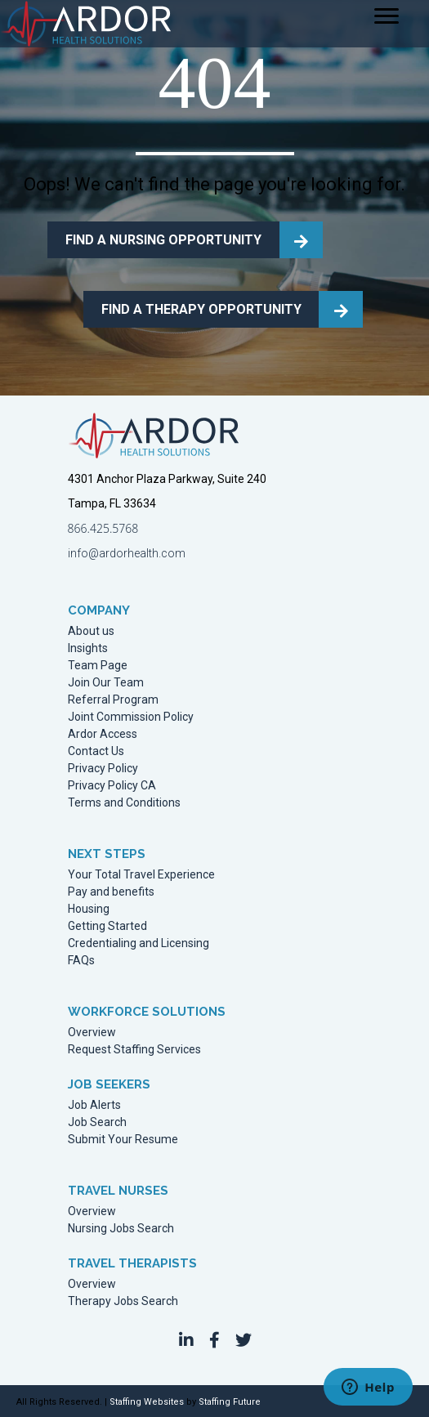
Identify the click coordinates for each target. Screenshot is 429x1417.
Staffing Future (230, 1402)
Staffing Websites (146, 1402)
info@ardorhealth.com (126, 553)
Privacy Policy (103, 768)
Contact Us (96, 751)
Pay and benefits (111, 892)
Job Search (97, 1122)
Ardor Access (102, 734)
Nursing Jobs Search (121, 1229)
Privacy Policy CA (112, 786)
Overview (92, 1032)
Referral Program (113, 700)
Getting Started (107, 926)
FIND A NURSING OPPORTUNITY (163, 240)
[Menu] (386, 16)
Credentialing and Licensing (138, 943)
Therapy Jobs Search (123, 1301)
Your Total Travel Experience (141, 875)
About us (91, 631)
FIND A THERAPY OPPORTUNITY (201, 309)
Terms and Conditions (124, 803)
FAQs (81, 960)
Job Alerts (94, 1105)
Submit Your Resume (123, 1139)
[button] (186, 1340)
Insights (88, 648)
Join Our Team (106, 683)
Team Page (97, 665)
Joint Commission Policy (131, 717)
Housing (88, 909)
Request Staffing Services (134, 1050)
